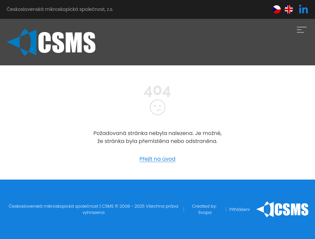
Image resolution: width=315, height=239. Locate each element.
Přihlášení (239, 209)
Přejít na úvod (158, 159)
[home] (51, 42)
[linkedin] (303, 10)
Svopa (204, 212)
